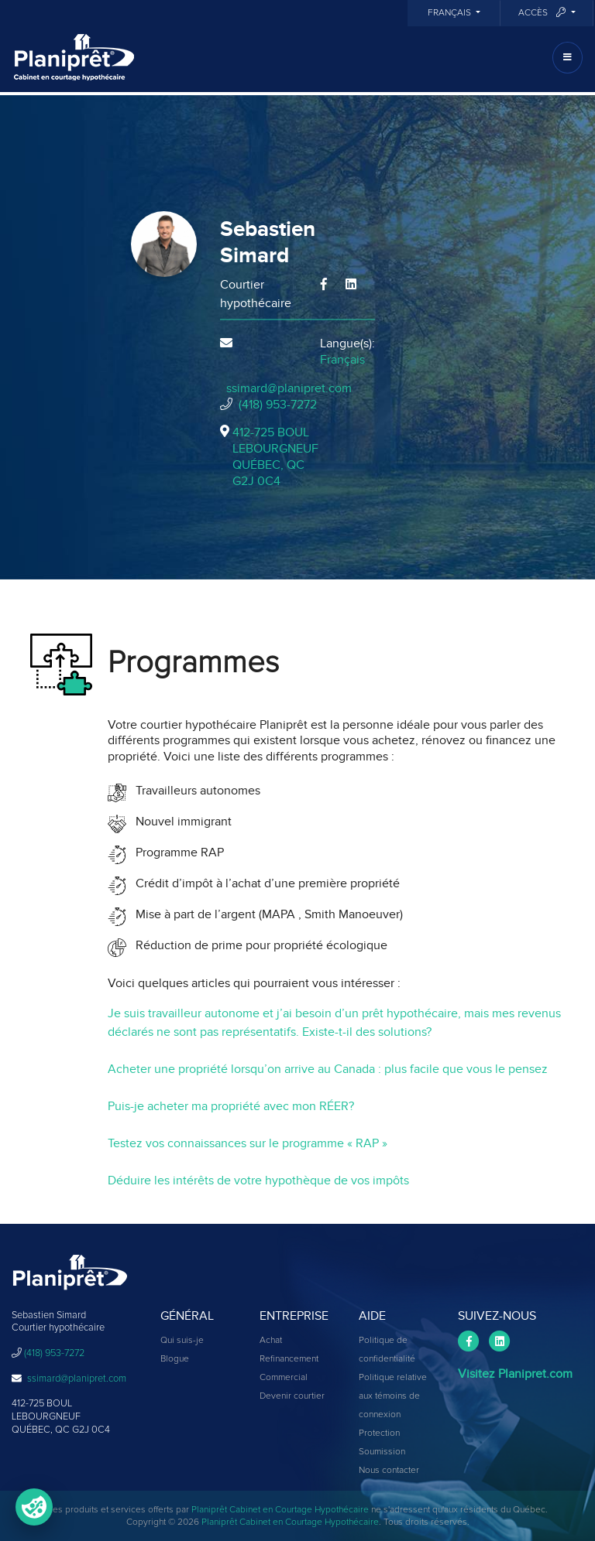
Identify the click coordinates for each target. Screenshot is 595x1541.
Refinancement (289, 1359)
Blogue (174, 1359)
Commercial (284, 1377)
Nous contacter (389, 1470)
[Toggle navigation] (567, 57)
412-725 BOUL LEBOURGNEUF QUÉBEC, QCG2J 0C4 (275, 456)
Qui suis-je (182, 1340)
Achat (271, 1340)
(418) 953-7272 (278, 404)
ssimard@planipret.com (289, 388)
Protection (379, 1433)
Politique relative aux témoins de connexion (393, 1396)
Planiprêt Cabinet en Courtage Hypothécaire (280, 1510)
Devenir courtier (292, 1396)
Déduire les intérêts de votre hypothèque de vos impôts (258, 1180)
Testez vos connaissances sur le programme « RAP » (247, 1143)
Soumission (382, 1452)
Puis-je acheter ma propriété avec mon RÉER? (231, 1106)
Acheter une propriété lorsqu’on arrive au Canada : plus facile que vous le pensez (328, 1069)
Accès (543, 13)
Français (450, 13)
